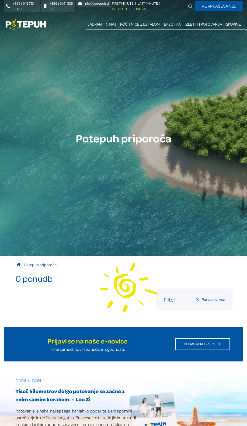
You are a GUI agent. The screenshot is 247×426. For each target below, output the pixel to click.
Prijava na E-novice (202, 343)
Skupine (233, 24)
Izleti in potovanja (203, 24)
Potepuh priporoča (129, 9)
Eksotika (172, 24)
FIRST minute (123, 3)
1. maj (111, 24)
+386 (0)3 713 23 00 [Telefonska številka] (20, 6)
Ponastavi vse (210, 299)
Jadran (95, 24)
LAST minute (147, 3)
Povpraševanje (219, 6)
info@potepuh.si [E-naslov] (93, 3)
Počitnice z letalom (140, 24)
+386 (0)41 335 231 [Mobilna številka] (58, 6)
